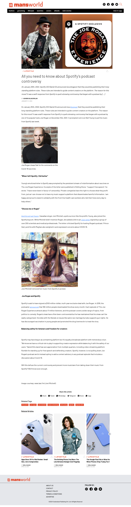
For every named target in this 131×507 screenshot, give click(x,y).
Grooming (21, 11)
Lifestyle (31, 11)
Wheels (57, 11)
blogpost (74, 107)
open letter (85, 220)
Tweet (51, 396)
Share (43, 396)
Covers (48, 11)
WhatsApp (60, 396)
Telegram (71, 396)
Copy (88, 396)
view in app (117, 11)
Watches (40, 11)
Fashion (11, 11)
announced (34, 307)
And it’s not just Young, (30, 216)
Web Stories (66, 11)
